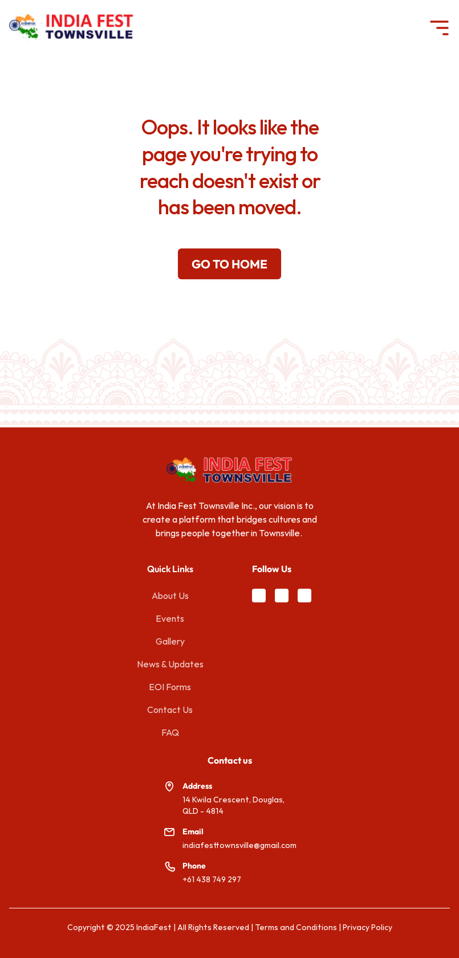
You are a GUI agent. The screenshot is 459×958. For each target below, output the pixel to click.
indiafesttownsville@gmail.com (239, 845)
